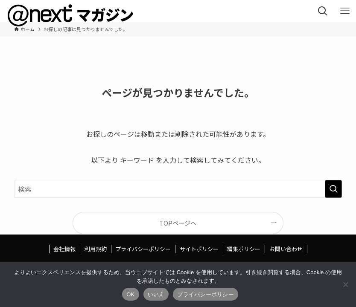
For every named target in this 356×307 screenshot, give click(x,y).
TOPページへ (177, 222)
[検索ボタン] (323, 11)
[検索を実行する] (333, 189)
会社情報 (64, 249)
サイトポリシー (199, 249)
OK (130, 294)
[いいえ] (345, 284)
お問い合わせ (286, 249)
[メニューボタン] (345, 11)
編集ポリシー (243, 249)
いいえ (156, 294)
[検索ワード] (177, 189)
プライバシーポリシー (143, 249)
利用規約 (96, 249)
